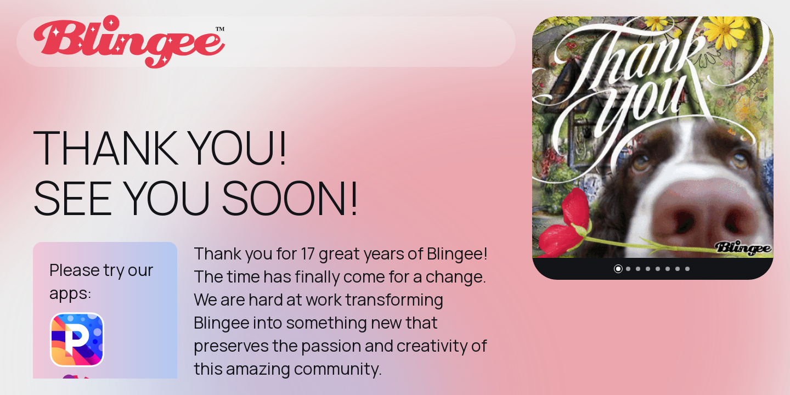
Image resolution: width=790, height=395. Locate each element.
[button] (618, 269)
